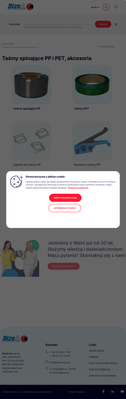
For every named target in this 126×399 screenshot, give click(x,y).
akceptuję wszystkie (65, 198)
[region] (63, 199)
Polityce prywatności (78, 188)
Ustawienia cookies (65, 208)
